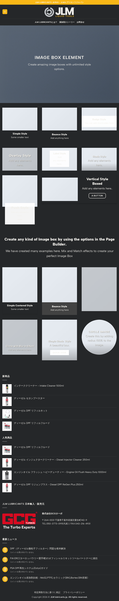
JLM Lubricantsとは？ (46, 22)
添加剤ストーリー (67, 22)
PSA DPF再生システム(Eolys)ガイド (29, 568)
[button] (4, 11)
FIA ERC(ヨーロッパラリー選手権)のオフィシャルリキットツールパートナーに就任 (54, 558)
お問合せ (80, 22)
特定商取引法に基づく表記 (47, 592)
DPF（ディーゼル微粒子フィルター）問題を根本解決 (38, 548)
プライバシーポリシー (74, 592)
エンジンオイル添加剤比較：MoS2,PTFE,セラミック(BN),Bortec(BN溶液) (49, 577)
